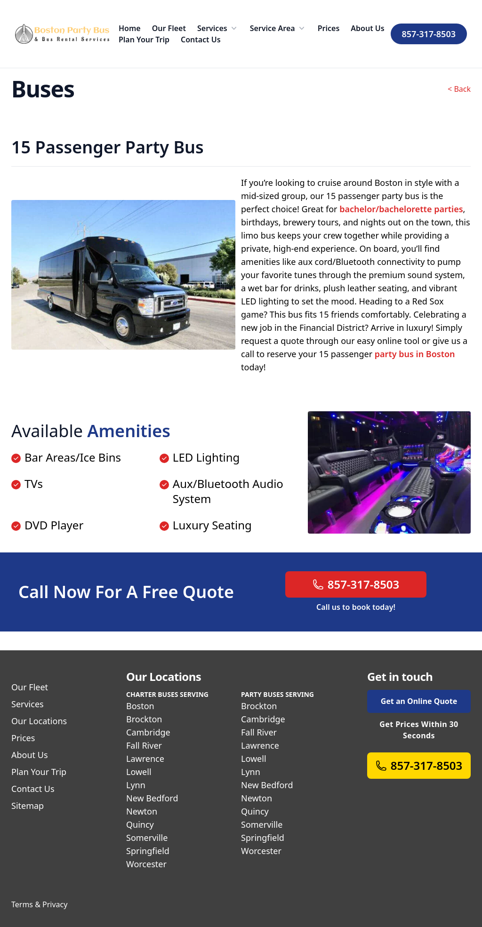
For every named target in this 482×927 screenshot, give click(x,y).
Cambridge (148, 732)
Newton (141, 811)
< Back (459, 89)
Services (218, 28)
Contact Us (201, 39)
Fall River (144, 745)
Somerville (147, 837)
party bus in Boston (415, 354)
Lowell (139, 771)
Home (130, 28)
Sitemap (27, 805)
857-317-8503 (429, 34)
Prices (329, 28)
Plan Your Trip (144, 39)
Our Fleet (169, 28)
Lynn (135, 785)
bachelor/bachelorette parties (401, 209)
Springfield (147, 850)
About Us (367, 28)
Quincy (140, 824)
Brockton (144, 719)
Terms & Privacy (39, 904)
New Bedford (152, 798)
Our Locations (39, 721)
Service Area (278, 28)
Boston (140, 705)
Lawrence (145, 758)
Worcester (146, 864)
